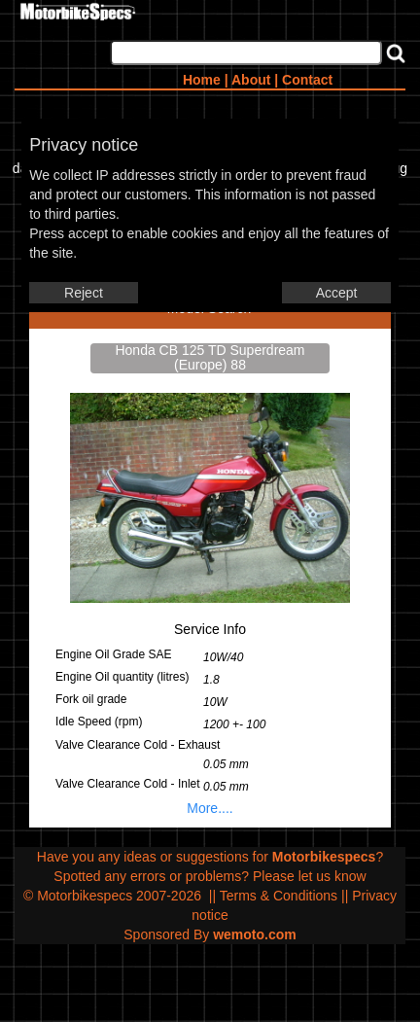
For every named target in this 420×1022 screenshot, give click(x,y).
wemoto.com (255, 934)
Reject (83, 292)
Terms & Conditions (278, 895)
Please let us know (310, 876)
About (250, 80)
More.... (209, 808)
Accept (337, 292)
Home (202, 80)
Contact (307, 80)
